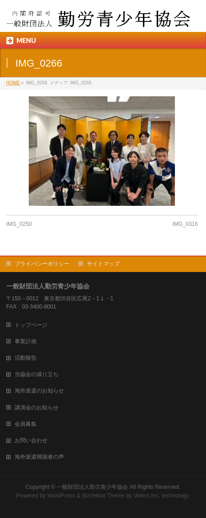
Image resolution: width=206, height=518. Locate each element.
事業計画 (26, 341)
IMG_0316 (185, 224)
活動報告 (26, 358)
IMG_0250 (19, 224)
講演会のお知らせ (36, 407)
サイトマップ (103, 264)
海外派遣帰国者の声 (39, 457)
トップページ (31, 325)
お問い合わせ (31, 440)
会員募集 (26, 424)
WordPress (61, 495)
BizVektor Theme (103, 495)
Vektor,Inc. (147, 495)
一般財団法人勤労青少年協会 (92, 487)
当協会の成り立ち (36, 374)
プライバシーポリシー (42, 264)
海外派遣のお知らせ (39, 390)
